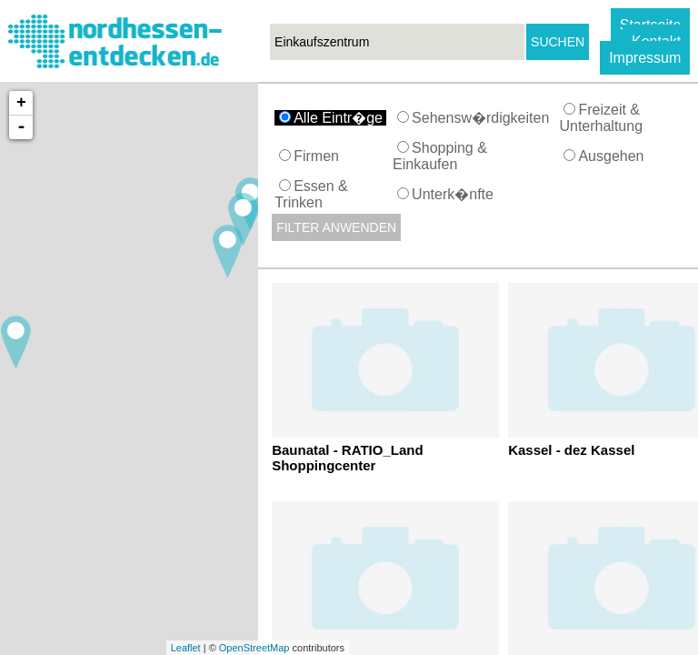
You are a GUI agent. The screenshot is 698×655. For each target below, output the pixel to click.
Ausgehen (605, 156)
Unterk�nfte (447, 194)
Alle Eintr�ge (332, 118)
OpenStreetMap (254, 647)
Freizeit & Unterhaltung (602, 118)
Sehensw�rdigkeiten (475, 118)
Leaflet (186, 647)
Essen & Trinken (311, 194)
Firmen (311, 156)
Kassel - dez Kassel (571, 450)
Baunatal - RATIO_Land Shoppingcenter (347, 457)
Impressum (645, 58)
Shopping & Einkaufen (440, 156)
